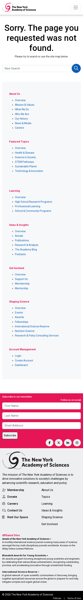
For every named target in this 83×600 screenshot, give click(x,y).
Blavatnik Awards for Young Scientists (24, 555)
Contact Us (14, 510)
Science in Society (25, 157)
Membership (22, 283)
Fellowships (21, 321)
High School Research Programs (33, 201)
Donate (12, 496)
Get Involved (50, 524)
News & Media (23, 123)
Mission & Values (24, 104)
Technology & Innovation (29, 171)
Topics (46, 496)
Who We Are (22, 114)
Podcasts (20, 254)
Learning (47, 503)
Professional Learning (27, 206)
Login (18, 355)
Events (19, 312)
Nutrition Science (25, 331)
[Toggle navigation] (76, 7)
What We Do (22, 109)
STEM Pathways (24, 161)
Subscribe (10, 435)
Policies (57, 598)
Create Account (24, 360)
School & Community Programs (33, 210)
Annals (19, 235)
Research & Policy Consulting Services (37, 335)
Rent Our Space (17, 517)
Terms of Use (74, 598)
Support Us (21, 279)
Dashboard (21, 365)
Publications (22, 240)
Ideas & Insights (52, 510)
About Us (47, 490)
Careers (19, 127)
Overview (20, 100)
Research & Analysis (26, 244)
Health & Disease (24, 152)
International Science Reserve (32, 326)
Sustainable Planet (26, 166)
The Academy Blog (26, 249)
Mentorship (21, 288)
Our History (21, 118)
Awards (19, 317)
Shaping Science (52, 517)
